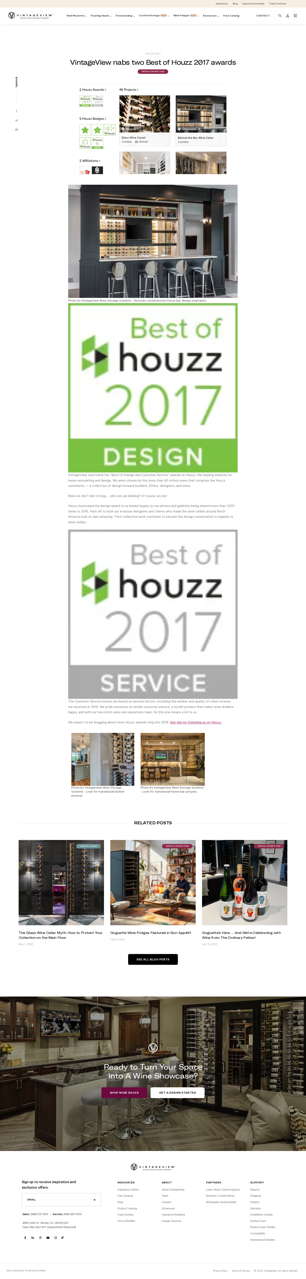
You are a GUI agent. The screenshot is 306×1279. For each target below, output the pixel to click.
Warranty (255, 1208)
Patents (254, 1202)
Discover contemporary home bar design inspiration (170, 300)
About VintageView (173, 1189)
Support (257, 1182)
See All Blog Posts (153, 959)
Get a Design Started (177, 1093)
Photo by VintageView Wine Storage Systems (99, 300)
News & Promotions (152, 72)
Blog (120, 1202)
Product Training (127, 1208)
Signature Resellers (173, 1214)
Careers (166, 1202)
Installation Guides (261, 1214)
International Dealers (262, 1240)
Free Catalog (125, 1196)
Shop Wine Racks (124, 1093)
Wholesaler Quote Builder (221, 1202)
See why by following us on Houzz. (196, 722)
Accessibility (257, 1233)
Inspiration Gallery (128, 1189)
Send (94, 1199)
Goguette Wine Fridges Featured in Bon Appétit (150, 933)
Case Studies (125, 1214)
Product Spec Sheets (262, 1227)
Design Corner (88, 846)
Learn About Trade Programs (223, 1189)
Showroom (168, 1208)
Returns (254, 1189)
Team (165, 1196)
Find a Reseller (126, 1221)
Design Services (171, 1221)
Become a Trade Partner (220, 1196)
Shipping (255, 1196)
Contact (263, 16)
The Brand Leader (35, 1270)
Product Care (258, 1221)
